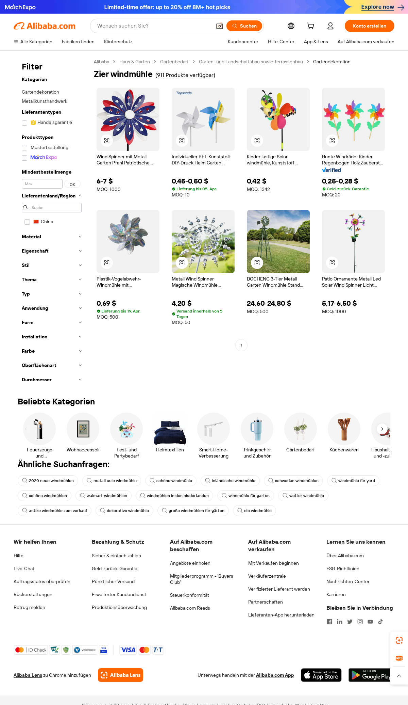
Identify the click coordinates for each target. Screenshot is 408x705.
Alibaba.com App (275, 675)
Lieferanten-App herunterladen (281, 615)
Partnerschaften (265, 602)
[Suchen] (244, 25)
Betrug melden (29, 607)
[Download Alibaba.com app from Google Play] (371, 675)
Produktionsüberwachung (119, 607)
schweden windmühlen (293, 480)
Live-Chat (24, 568)
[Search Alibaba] (153, 26)
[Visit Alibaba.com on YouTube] (370, 622)
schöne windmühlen (44, 495)
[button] (220, 26)
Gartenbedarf (174, 61)
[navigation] (52, 222)
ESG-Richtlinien (342, 568)
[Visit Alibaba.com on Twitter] (350, 622)
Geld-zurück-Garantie (114, 568)
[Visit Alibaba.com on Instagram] (360, 622)
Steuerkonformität (189, 595)
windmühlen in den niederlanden (174, 495)
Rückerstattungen (33, 594)
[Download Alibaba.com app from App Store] (321, 675)
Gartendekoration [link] (332, 61)
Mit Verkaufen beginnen (273, 563)
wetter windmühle (303, 495)
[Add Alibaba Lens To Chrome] (120, 675)
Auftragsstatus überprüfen (42, 581)
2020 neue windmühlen (48, 480)
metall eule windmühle (112, 480)
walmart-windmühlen (103, 495)
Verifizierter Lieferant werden (279, 589)
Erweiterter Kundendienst (119, 594)
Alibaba (101, 61)
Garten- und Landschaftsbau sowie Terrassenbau (251, 61)
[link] (399, 640)
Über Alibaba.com (345, 555)
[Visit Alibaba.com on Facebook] (329, 622)
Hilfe (18, 555)
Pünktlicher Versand (113, 581)
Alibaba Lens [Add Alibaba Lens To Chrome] (28, 675)
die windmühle (254, 510)
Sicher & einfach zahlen (116, 555)
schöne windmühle (171, 480)
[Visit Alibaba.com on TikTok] (380, 622)
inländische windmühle (230, 480)
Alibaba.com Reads (190, 608)
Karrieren (336, 594)
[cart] (312, 27)
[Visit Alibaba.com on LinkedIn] (340, 622)
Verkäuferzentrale (267, 576)
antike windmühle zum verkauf (54, 510)
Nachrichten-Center (348, 581)
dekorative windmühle (124, 510)
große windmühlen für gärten (193, 510)
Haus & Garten (134, 61)
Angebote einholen (190, 563)
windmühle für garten (246, 495)
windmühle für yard (353, 480)
